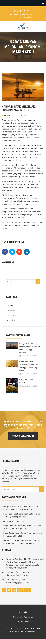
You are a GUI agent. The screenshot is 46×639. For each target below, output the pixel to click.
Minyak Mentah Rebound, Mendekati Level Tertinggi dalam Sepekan (22, 527)
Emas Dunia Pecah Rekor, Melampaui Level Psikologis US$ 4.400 (22, 534)
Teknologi (11, 320)
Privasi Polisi (23, 622)
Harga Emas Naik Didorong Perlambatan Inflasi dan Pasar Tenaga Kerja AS (21, 541)
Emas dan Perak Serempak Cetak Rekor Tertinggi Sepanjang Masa (29, 366)
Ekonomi (7, 115)
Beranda (23, 612)
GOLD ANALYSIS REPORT (26, 381)
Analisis (10, 305)
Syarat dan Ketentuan (23, 617)
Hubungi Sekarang (23, 436)
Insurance (11, 315)
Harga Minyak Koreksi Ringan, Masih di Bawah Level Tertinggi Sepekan (29, 348)
